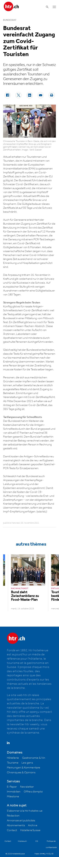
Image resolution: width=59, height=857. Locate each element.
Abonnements (16, 825)
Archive (32, 825)
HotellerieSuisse (30, 830)
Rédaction (13, 815)
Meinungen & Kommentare (23, 767)
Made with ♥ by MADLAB (43, 853)
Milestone (13, 796)
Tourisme (12, 763)
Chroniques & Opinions (21, 772)
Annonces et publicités (21, 820)
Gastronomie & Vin (33, 758)
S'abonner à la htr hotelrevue (25, 811)
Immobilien (14, 791)
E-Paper (12, 787)
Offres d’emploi (33, 791)
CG (36, 841)
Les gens (27, 763)
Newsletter (27, 787)
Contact (12, 830)
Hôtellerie (13, 758)
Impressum (22, 841)
